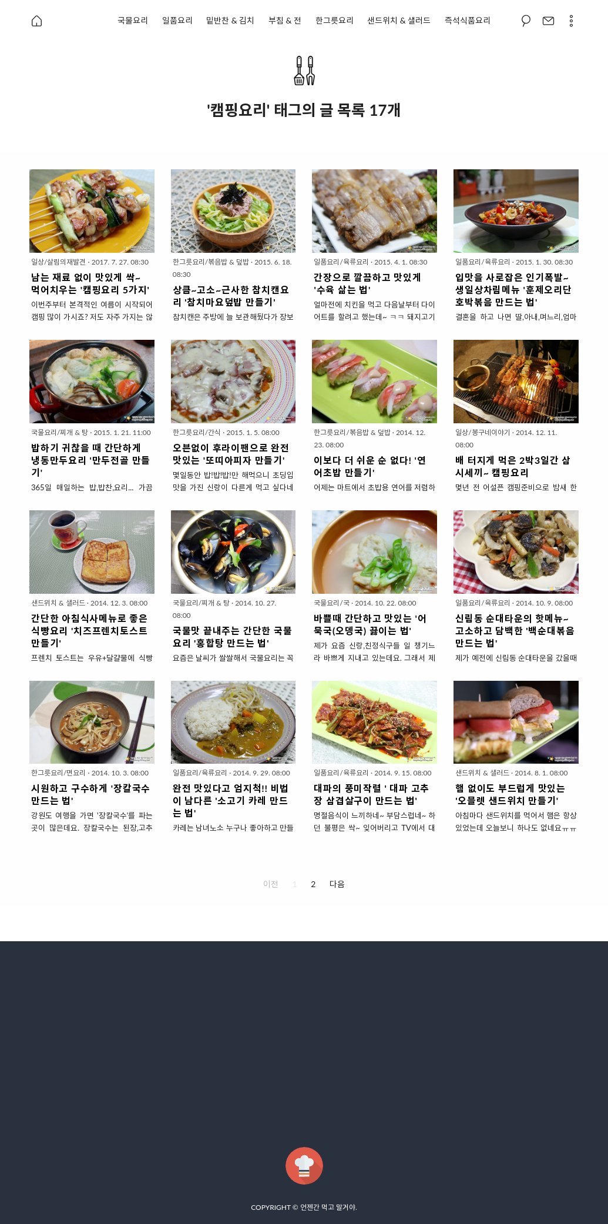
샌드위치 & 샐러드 (399, 20)
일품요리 (177, 20)
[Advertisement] (304, 1044)
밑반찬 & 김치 (230, 20)
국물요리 (132, 20)
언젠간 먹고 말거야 (327, 1207)
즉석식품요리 (468, 20)
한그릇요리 (334, 20)
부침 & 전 (284, 20)
